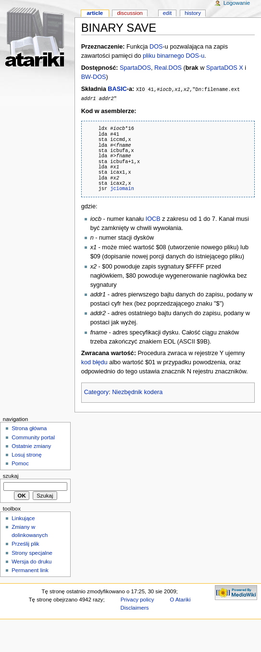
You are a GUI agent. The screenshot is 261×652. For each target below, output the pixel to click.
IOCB (153, 218)
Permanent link (30, 570)
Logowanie (237, 3)
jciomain (122, 188)
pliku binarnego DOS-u (173, 55)
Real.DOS (168, 67)
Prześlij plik (25, 543)
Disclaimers (135, 607)
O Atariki (180, 599)
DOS (156, 46)
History (193, 13)
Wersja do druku (31, 561)
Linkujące (23, 518)
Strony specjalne (32, 552)
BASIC (117, 89)
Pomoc (20, 463)
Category (96, 391)
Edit (167, 13)
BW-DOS (93, 77)
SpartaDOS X (224, 67)
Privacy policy (137, 599)
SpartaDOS (135, 67)
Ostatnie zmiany (31, 445)
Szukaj (11, 475)
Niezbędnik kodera (137, 391)
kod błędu (94, 361)
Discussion (129, 13)
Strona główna (29, 428)
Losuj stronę (26, 454)
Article (95, 13)
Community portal (33, 437)
